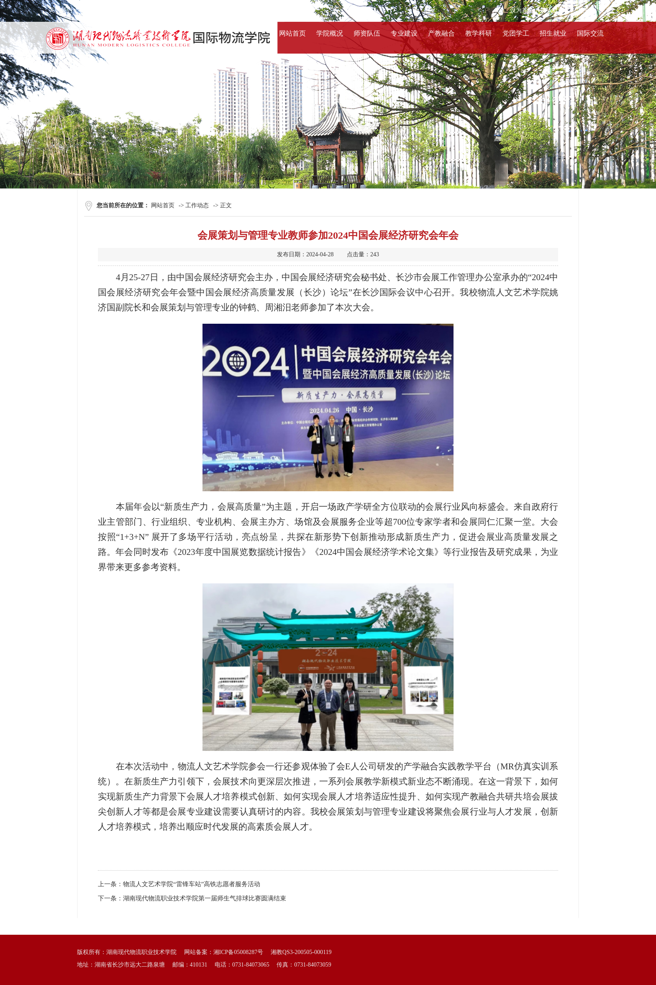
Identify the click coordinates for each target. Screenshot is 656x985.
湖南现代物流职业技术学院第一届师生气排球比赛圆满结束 (204, 898)
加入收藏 (552, 10)
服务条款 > (98, 10)
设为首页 (521, 10)
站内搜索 (582, 10)
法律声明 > (133, 10)
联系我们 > (168, 10)
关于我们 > (63, 10)
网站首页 (162, 205)
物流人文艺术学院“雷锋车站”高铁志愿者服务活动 (191, 884)
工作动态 (197, 205)
